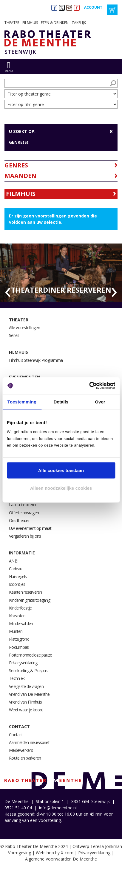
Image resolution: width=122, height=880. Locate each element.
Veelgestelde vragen (26, 686)
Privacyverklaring (23, 663)
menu (8, 71)
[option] (61, 273)
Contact (19, 726)
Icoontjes (17, 584)
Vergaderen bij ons (25, 536)
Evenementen (24, 377)
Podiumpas (19, 647)
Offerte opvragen (24, 512)
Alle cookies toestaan (61, 470)
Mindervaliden (21, 623)
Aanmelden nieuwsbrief (29, 742)
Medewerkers (21, 750)
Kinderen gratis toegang (29, 600)
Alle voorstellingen (24, 327)
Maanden (20, 176)
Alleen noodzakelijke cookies (61, 488)
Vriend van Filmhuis (25, 702)
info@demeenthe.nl (58, 808)
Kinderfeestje (20, 608)
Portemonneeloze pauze (30, 655)
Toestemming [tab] (22, 401)
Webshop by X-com (54, 852)
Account (93, 7)
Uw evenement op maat (30, 528)
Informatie (22, 553)
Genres (16, 165)
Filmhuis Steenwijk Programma (36, 360)
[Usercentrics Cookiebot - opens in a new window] (89, 386)
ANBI (13, 561)
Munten (16, 631)
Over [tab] (100, 401)
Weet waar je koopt (26, 710)
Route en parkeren (25, 758)
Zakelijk (79, 22)
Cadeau (15, 568)
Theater (11, 22)
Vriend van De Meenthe (29, 694)
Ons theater (19, 520)
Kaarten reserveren (25, 592)
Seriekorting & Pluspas (28, 670)
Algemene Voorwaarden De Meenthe (61, 859)
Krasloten (17, 616)
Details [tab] (61, 401)
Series (14, 335)
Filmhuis (30, 22)
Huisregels (18, 576)
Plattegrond (19, 639)
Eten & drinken (55, 22)
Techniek (16, 678)
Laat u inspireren (23, 504)
